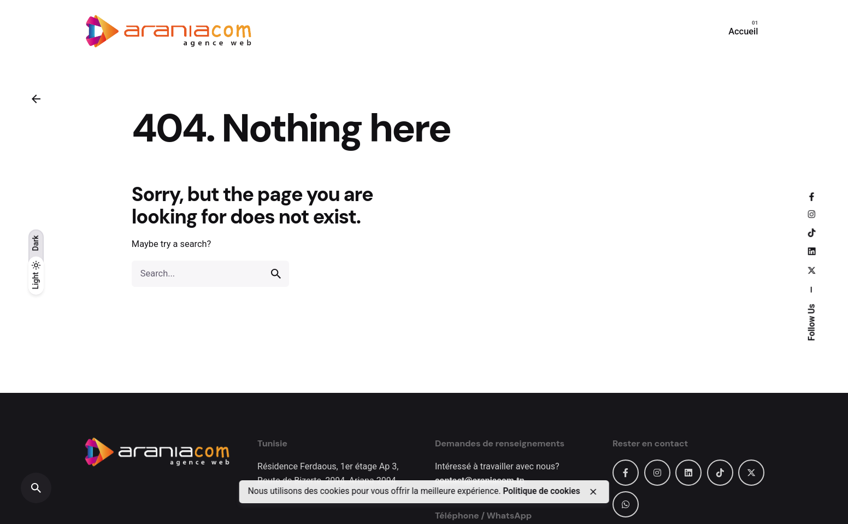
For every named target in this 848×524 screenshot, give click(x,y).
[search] (276, 274)
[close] (593, 492)
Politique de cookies (541, 491)
